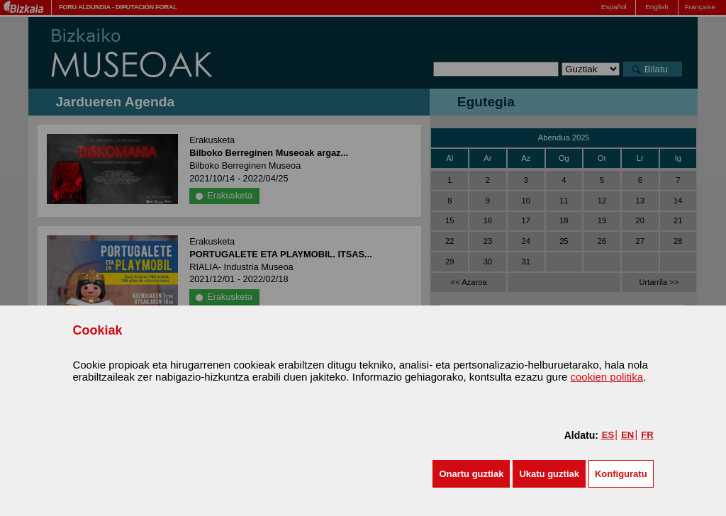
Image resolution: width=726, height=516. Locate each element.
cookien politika (606, 377)
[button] (471, 474)
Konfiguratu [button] (621, 474)
